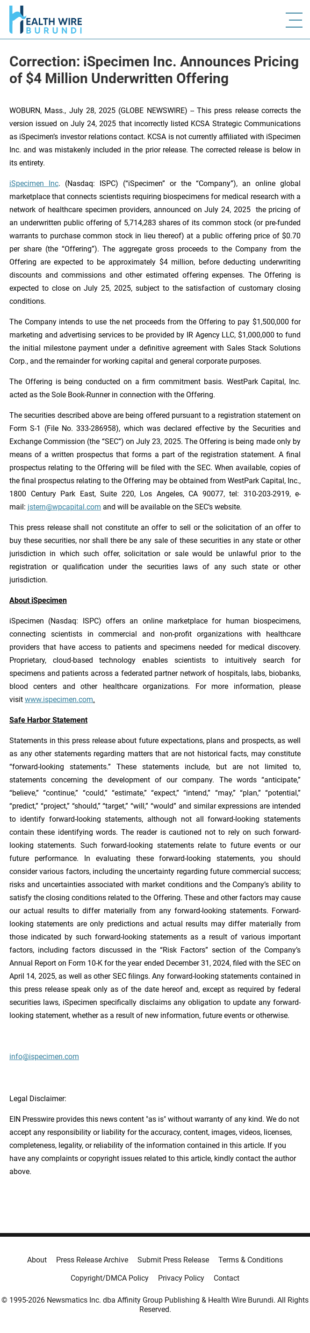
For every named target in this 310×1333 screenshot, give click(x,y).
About (37, 1259)
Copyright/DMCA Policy (110, 1278)
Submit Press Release (173, 1259)
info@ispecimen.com (44, 1056)
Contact (226, 1278)
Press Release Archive (92, 1259)
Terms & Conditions (250, 1259)
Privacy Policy (181, 1278)
